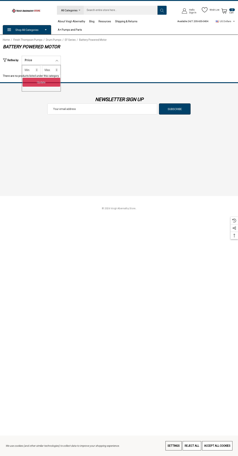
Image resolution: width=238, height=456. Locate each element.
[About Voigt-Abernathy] (73, 21)
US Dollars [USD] (225, 21)
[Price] (41, 60)
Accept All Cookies (217, 445)
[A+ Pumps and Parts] (72, 29)
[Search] (162, 10)
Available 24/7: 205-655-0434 (192, 21)
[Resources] (107, 21)
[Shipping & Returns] (128, 21)
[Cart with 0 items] (227, 12)
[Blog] (94, 21)
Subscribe (175, 109)
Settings (174, 445)
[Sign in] (188, 11)
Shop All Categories (27, 30)
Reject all (192, 445)
